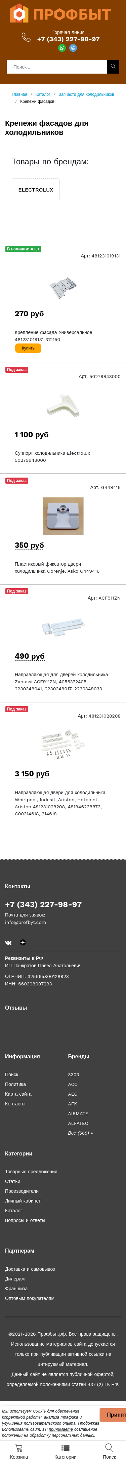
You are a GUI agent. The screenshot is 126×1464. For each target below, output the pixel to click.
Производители (22, 1191)
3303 (73, 1074)
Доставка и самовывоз (30, 1269)
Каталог (13, 1210)
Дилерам (15, 1279)
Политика (15, 1084)
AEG (73, 1094)
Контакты (15, 1103)
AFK (72, 1103)
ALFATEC (78, 1123)
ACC (73, 1084)
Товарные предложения (31, 1171)
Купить (28, 348)
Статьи (12, 1181)
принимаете (61, 1429)
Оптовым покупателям (29, 1298)
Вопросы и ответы (25, 1220)
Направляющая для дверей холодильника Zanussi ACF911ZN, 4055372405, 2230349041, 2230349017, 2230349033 (61, 681)
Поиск (11, 1074)
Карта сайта (18, 1094)
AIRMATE (78, 1113)
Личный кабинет (23, 1201)
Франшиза (16, 1288)
